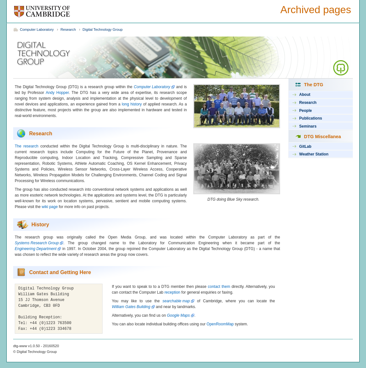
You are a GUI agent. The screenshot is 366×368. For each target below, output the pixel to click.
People (305, 110)
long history (132, 104)
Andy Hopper (57, 92)
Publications (310, 118)
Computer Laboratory (37, 29)
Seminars (308, 126)
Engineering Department (35, 249)
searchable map (176, 301)
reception (172, 292)
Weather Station (314, 154)
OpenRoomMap (220, 324)
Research (68, 29)
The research (26, 146)
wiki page (50, 207)
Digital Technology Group (103, 29)
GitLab (305, 146)
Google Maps (178, 315)
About (305, 94)
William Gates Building (131, 307)
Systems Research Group (37, 243)
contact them (219, 286)
